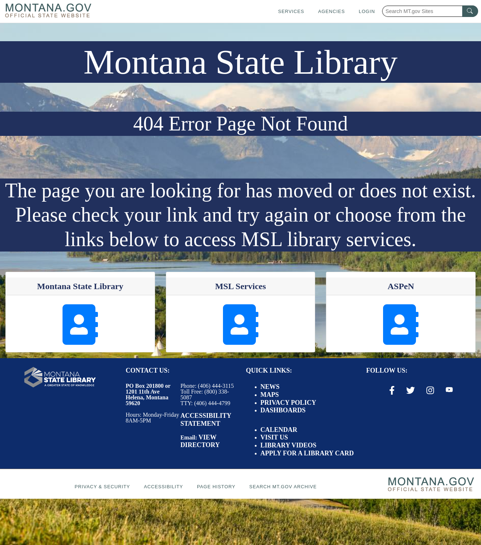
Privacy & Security (102, 486)
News (270, 386)
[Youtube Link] (449, 390)
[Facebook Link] (391, 390)
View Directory (200, 441)
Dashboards (283, 410)
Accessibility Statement (205, 419)
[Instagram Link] (430, 390)
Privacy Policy (289, 402)
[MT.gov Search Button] (470, 11)
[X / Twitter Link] (410, 390)
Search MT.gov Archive (283, 486)
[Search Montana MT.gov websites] (430, 11)
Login (367, 11)
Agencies (331, 11)
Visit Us (274, 437)
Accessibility (163, 486)
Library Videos (289, 445)
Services (291, 11)
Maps (270, 394)
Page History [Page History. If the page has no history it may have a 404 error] (216, 486)
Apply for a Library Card (307, 453)
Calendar (279, 429)
